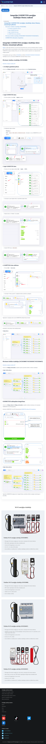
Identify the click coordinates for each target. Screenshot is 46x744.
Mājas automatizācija (5, 699)
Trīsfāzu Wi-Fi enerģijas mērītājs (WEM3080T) (16, 537)
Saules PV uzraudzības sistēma (7, 697)
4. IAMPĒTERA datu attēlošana (13, 34)
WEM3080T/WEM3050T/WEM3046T (33, 54)
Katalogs (5, 10)
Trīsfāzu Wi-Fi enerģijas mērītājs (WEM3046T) (16, 626)
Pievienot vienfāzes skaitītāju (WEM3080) (16, 26)
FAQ (2, 708)
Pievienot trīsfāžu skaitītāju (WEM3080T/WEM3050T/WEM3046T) (22, 35)
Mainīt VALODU (41, 741)
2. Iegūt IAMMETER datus (13, 30)
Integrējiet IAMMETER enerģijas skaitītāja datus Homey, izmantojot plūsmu (22, 23)
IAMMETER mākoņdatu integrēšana (14, 37)
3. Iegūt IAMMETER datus (13, 32)
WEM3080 (19, 54)
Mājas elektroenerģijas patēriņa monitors (9, 695)
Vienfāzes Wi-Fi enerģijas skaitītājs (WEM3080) (16, 582)
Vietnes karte (4, 711)
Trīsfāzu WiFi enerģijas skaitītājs (7, 693)
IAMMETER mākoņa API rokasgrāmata (28, 409)
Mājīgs (4, 47)
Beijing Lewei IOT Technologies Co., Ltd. (15, 741)
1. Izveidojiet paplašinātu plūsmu (14, 28)
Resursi (3, 704)
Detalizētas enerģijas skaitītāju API (9, 63)
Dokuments (4, 706)
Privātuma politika (34, 741)
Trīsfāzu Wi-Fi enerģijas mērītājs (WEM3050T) (16, 669)
